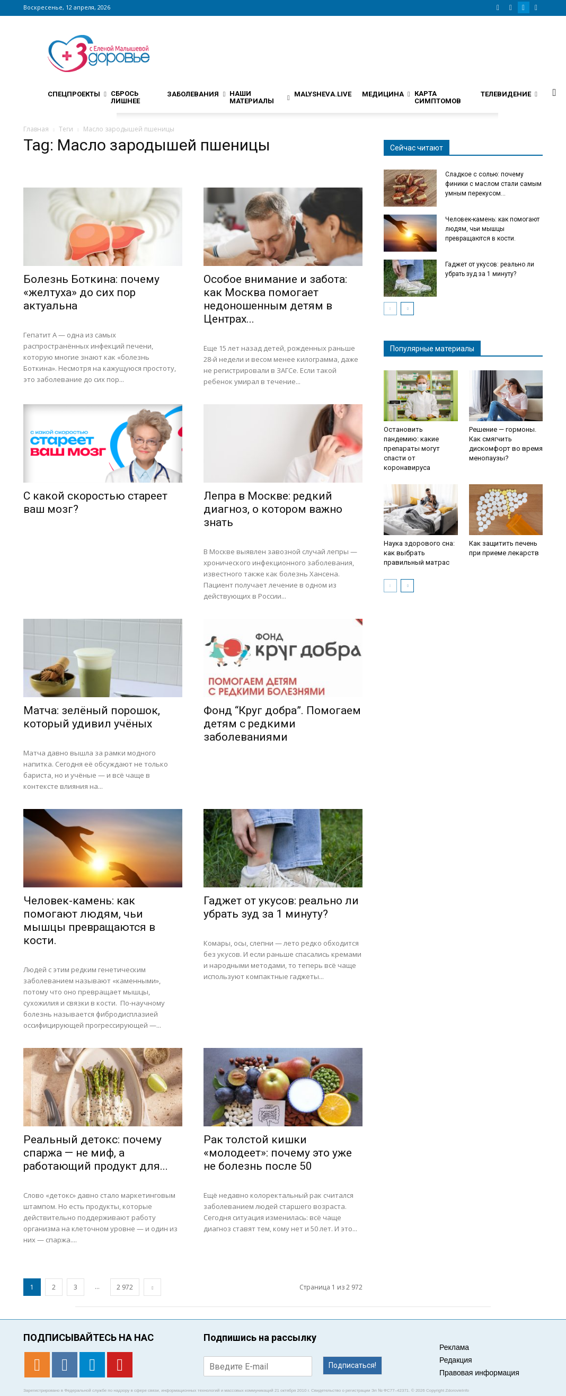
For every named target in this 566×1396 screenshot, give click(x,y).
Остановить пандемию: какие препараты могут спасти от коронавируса (412, 448)
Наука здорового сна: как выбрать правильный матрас (419, 552)
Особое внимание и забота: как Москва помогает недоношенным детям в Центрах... (275, 299)
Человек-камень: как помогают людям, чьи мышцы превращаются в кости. (89, 920)
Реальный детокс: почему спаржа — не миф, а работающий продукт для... (95, 1152)
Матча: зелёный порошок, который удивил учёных (91, 717)
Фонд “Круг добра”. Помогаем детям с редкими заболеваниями (282, 723)
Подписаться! (352, 1365)
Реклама (454, 1347)
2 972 (125, 1287)
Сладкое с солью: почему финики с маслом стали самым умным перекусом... (493, 184)
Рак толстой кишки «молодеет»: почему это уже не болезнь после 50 (278, 1152)
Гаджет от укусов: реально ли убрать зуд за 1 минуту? (281, 907)
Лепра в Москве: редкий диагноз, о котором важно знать (273, 509)
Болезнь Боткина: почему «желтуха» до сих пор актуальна (91, 292)
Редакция (455, 1360)
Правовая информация (479, 1372)
